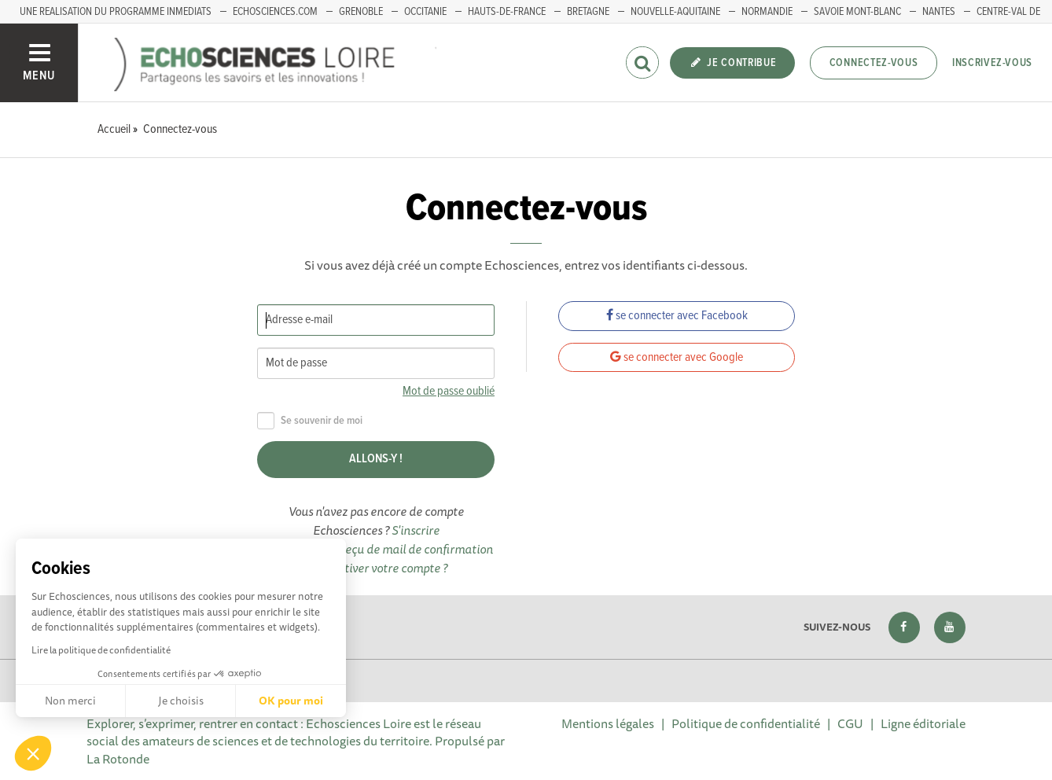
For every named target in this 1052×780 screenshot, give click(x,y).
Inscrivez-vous (992, 63)
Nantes (938, 12)
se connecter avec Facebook (677, 315)
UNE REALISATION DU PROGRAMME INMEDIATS (116, 12)
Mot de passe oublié (449, 391)
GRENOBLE (361, 12)
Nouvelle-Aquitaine (675, 12)
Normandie (767, 12)
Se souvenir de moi (309, 421)
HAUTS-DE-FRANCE (507, 12)
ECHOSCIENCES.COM (275, 12)
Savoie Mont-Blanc (857, 12)
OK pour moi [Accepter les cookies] (291, 700)
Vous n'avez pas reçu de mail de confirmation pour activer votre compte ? (376, 558)
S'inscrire (416, 530)
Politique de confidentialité (745, 723)
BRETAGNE (588, 12)
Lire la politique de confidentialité (101, 649)
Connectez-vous (873, 63)
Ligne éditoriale (923, 723)
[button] (33, 753)
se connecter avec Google (676, 357)
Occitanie (425, 12)
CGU (850, 723)
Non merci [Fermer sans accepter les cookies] (70, 700)
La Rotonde (117, 759)
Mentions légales (607, 723)
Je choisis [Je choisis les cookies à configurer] (181, 700)
